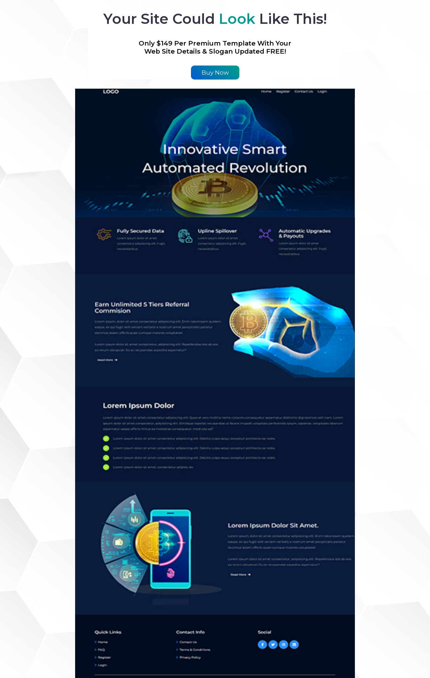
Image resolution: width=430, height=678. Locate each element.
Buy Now (215, 72)
